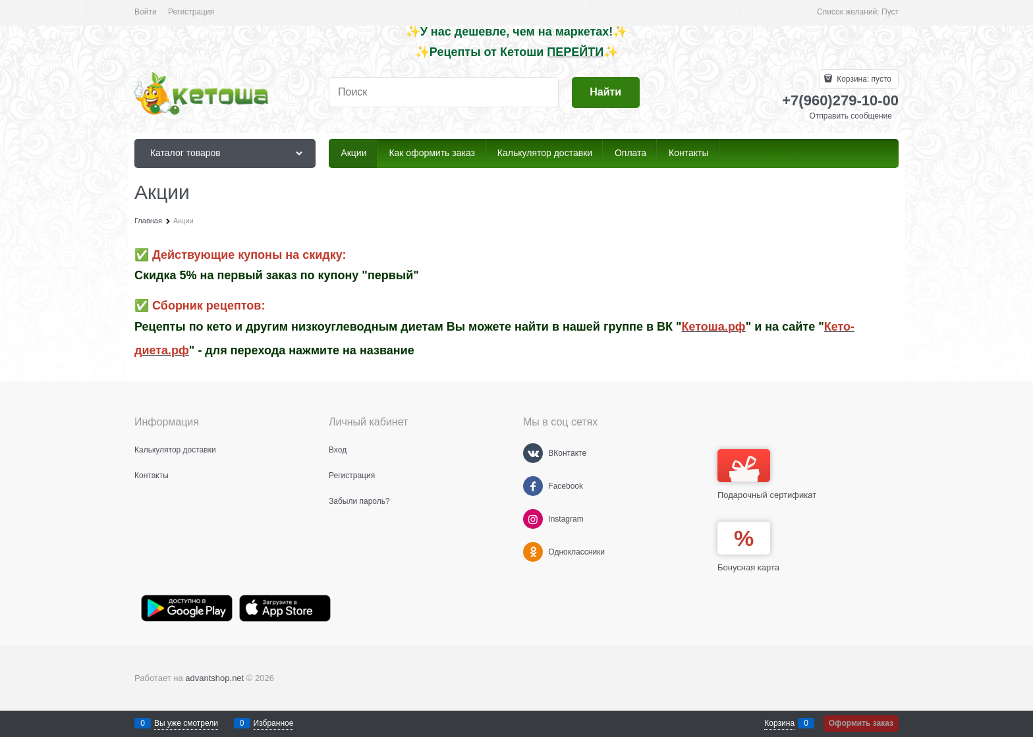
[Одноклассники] (533, 552)
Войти (145, 11)
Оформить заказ (861, 723)
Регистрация (191, 11)
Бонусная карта (748, 567)
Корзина (779, 723)
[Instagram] (533, 519)
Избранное (274, 723)
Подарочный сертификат (766, 474)
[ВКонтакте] (533, 453)
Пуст (890, 11)
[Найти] (606, 92)
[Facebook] (533, 486)
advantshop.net (214, 678)
